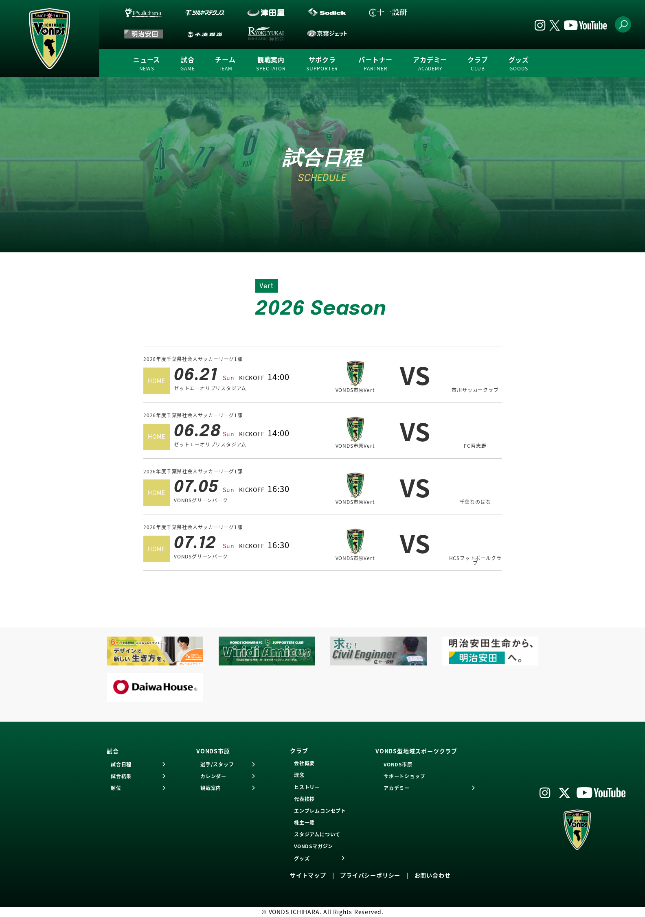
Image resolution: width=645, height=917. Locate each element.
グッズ (519, 63)
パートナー (375, 63)
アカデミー (430, 63)
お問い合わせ (433, 875)
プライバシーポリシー (370, 875)
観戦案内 (271, 63)
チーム (225, 63)
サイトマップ (308, 875)
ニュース (146, 63)
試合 (187, 63)
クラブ (477, 63)
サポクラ (322, 63)
